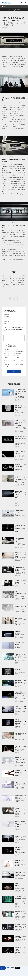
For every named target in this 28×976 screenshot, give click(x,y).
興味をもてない (9, 323)
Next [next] (27, 145)
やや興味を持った (9, 316)
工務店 (6, 358)
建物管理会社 (8, 364)
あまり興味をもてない (10, 321)
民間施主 (7, 349)
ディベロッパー (9, 351)
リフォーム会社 (19, 360)
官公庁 (17, 349)
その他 (6, 366)
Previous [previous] (0, 145)
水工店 (17, 358)
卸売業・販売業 (19, 364)
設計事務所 (18, 353)
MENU (3, 6)
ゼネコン (7, 355)
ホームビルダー (9, 353)
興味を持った (8, 314)
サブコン (17, 355)
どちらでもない (9, 318)
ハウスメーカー (19, 351)
